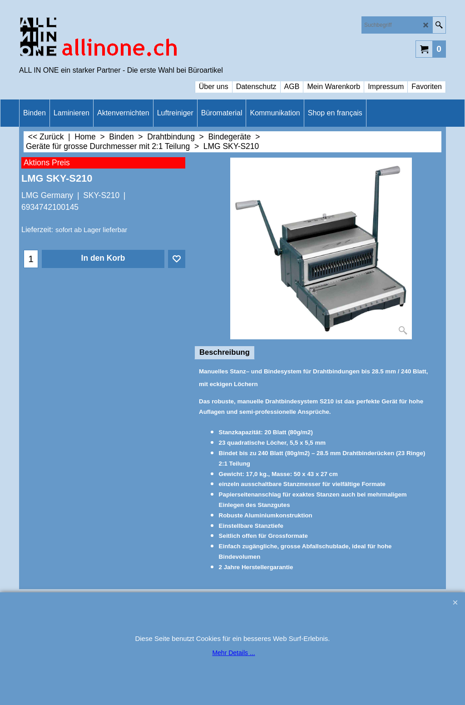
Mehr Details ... (233, 652)
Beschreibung (224, 352)
